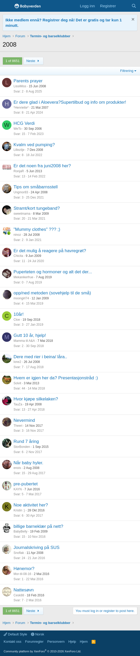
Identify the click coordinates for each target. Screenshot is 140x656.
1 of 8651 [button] (12, 61)
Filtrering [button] (126, 71)
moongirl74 (21, 298)
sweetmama (22, 213)
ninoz (17, 235)
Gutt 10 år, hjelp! (30, 335)
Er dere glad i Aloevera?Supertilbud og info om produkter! (70, 102)
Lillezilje (19, 150)
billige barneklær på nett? (38, 526)
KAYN (18, 489)
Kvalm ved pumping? (34, 144)
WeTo (17, 129)
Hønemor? (24, 568)
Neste (33, 61)
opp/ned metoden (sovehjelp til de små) (52, 292)
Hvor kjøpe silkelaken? (36, 399)
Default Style (15, 634)
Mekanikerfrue (23, 277)
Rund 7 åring (26, 441)
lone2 (17, 362)
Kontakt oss (12, 641)
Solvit (17, 383)
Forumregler (34, 641)
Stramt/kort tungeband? (37, 208)
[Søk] (134, 6)
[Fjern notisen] (132, 20)
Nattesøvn (24, 589)
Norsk (37, 634)
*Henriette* (21, 107)
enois (17, 468)
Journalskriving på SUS (37, 547)
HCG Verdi (24, 123)
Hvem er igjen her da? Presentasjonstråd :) (56, 377)
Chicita (18, 256)
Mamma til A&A (24, 341)
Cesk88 (19, 595)
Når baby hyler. (28, 462)
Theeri (18, 426)
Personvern (56, 641)
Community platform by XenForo (42, 651)
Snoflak (19, 553)
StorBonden (22, 447)
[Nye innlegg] (123, 6)
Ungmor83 (21, 192)
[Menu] (7, 6)
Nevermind (24, 420)
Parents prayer (28, 80)
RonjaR (19, 171)
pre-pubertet (26, 483)
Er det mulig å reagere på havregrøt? (50, 250)
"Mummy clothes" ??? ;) (37, 229)
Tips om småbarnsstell (36, 186)
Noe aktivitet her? (31, 505)
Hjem (84, 641)
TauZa (18, 404)
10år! (19, 314)
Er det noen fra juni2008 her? (42, 165)
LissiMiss (20, 86)
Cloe (17, 319)
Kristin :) (19, 510)
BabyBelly (20, 531)
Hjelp (72, 641)
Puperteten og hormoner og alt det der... (53, 271)
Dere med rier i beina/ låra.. (40, 356)
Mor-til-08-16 (22, 574)
